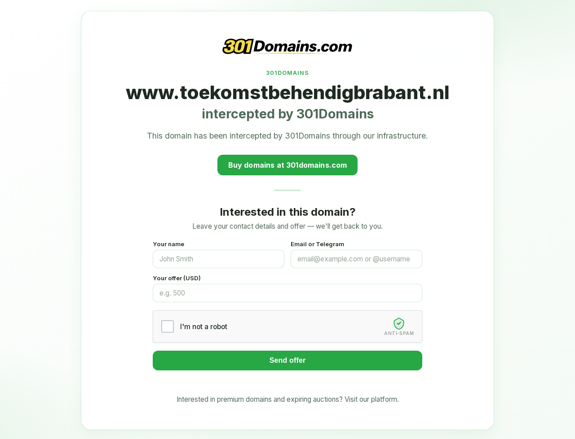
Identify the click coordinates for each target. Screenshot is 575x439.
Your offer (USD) (177, 278)
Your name (168, 244)
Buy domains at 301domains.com (287, 165)
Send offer (288, 360)
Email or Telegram (317, 244)
